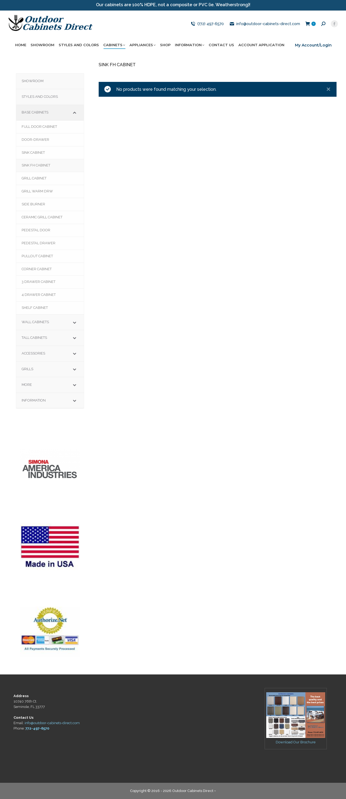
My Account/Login (313, 45)
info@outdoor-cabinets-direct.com (264, 24)
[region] (50, 463)
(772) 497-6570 (207, 24)
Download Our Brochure (295, 742)
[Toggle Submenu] (74, 112)
